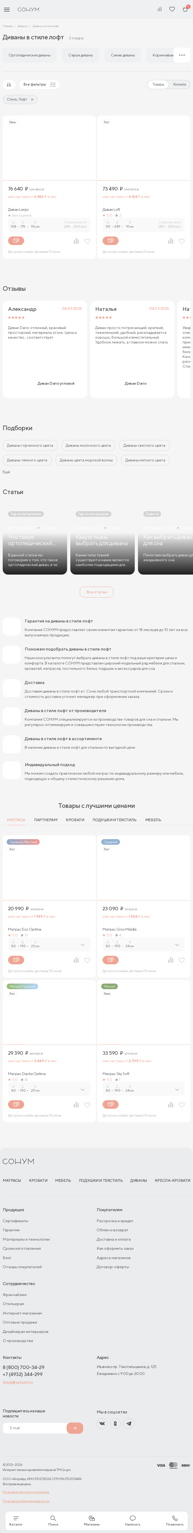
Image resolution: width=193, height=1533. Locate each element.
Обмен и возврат (112, 1230)
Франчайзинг (15, 1294)
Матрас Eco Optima (24, 929)
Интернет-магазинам (22, 1313)
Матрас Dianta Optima (27, 1074)
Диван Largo (18, 209)
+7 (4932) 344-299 (22, 1374)
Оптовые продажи (20, 1322)
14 (24, 1079)
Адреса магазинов (114, 1257)
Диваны (138, 1180)
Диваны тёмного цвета (27, 460)
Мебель (153, 820)
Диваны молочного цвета (88, 445)
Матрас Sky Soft (116, 1074)
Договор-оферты (113, 1266)
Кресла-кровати (172, 1180)
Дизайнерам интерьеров (26, 1331)
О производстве (18, 1340)
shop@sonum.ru (18, 1382)
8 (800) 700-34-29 (23, 1367)
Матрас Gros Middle (119, 929)
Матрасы (16, 820)
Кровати (75, 820)
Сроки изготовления (22, 1248)
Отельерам (13, 1303)
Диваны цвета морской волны (86, 460)
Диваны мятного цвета (145, 460)
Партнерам (45, 820)
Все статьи (96, 592)
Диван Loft (111, 209)
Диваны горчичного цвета (30, 445)
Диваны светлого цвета (144, 445)
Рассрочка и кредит (115, 1220)
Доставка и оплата (114, 1239)
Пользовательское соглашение (26, 1492)
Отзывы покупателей (22, 1266)
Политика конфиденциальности (26, 1501)
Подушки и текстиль (114, 820)
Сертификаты (15, 1220)
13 (24, 935)
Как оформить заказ (115, 1248)
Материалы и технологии (26, 1239)
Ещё (6, 472)
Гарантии (11, 1230)
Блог (7, 1257)
